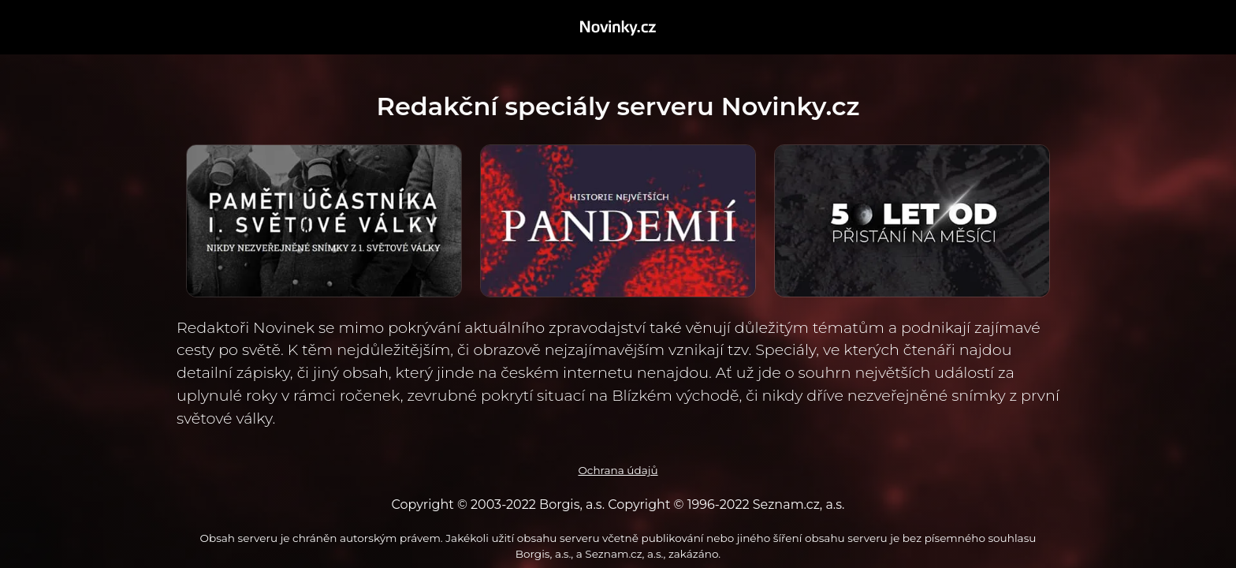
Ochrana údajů (617, 470)
